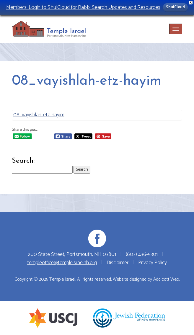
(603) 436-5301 (142, 254)
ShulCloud (175, 7)
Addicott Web (166, 279)
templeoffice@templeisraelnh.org (62, 262)
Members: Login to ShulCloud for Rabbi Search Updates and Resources (83, 7)
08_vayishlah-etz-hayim (38, 114)
